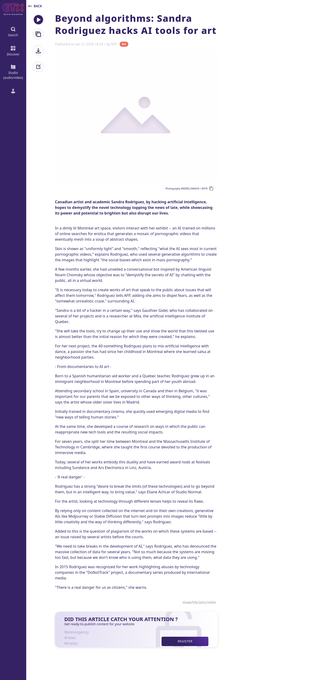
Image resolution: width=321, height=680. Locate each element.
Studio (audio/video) (13, 71)
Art (124, 44)
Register (185, 641)
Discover (13, 50)
